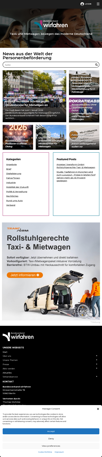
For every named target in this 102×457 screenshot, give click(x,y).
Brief (8, 169)
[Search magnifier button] (96, 65)
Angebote (11, 164)
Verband (10, 205)
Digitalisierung (13, 173)
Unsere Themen (10, 360)
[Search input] (49, 65)
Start (5, 352)
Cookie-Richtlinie (45, 452)
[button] (98, 408)
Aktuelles (7, 373)
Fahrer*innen (13, 178)
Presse (6, 364)
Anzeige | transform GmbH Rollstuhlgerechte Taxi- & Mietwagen (76, 166)
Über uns (7, 356)
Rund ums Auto (14, 200)
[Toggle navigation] (98, 4)
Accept (51, 431)
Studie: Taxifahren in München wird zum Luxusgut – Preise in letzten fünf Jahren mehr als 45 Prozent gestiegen (76, 176)
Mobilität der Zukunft (17, 187)
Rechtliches (12, 196)
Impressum (59, 452)
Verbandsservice (10, 377)
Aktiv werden (9, 368)
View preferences (51, 446)
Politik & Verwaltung (16, 191)
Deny (51, 438)
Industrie (11, 182)
